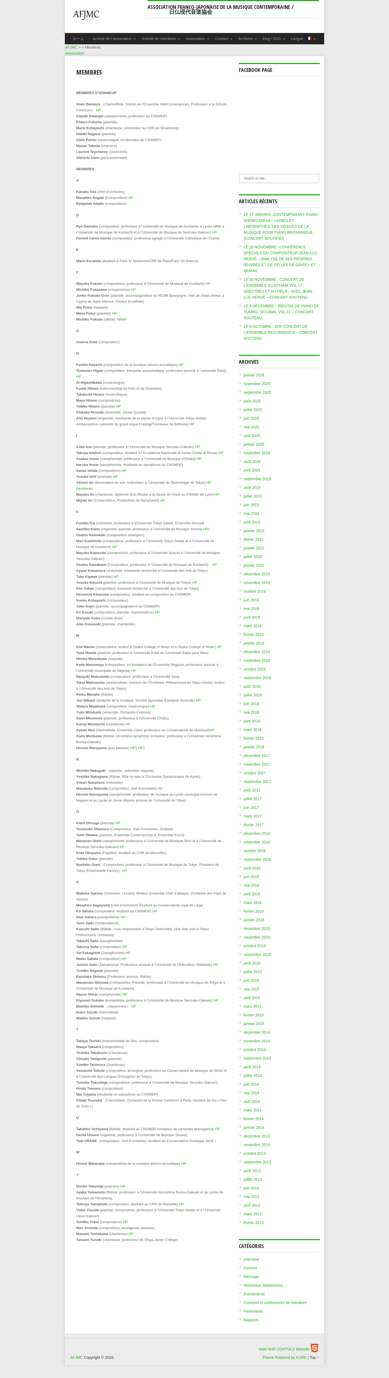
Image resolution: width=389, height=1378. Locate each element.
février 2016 (254, 911)
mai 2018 (251, 712)
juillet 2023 (253, 496)
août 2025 (252, 401)
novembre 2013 (257, 1145)
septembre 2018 (257, 678)
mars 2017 (252, 816)
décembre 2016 (257, 833)
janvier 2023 (254, 531)
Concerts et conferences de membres (275, 1302)
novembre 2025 (257, 384)
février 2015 (254, 1015)
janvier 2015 (254, 1024)
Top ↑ (314, 1357)
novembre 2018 (257, 660)
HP (98, 110)
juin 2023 (251, 505)
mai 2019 (251, 608)
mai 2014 (251, 1093)
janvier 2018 (254, 747)
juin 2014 (251, 1084)
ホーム (78, 38)
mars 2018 (252, 730)
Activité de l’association (114, 39)
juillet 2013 (253, 1179)
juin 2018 (251, 704)
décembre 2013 (257, 1136)
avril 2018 (252, 721)
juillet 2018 (253, 695)
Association (198, 39)
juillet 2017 (253, 799)
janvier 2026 (254, 375)
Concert (250, 1268)
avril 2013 (252, 1205)
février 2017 (254, 825)
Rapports (251, 1320)
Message (251, 1276)
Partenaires (253, 1311)
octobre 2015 (255, 946)
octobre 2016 (255, 851)
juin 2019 (251, 600)
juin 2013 (251, 1188)
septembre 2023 (257, 479)
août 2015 (252, 963)
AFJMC (108, 17)
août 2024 (252, 461)
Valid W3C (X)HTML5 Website (284, 1349)
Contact (224, 39)
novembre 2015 (257, 937)
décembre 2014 (257, 1032)
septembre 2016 (257, 859)
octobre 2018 (255, 669)
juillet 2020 (253, 557)
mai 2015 (251, 989)
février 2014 (254, 1119)
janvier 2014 (254, 1127)
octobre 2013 (255, 1153)
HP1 (206, 529)
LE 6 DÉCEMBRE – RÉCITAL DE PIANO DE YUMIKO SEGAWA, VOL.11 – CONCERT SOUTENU (281, 312)
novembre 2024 (257, 453)
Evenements (254, 1294)
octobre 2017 (255, 773)
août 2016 (252, 868)
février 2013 (254, 1222)
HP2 (141, 748)
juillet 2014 (253, 1075)
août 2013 (252, 1171)
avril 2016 (252, 894)
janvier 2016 (254, 920)
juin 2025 (251, 418)
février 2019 (254, 634)
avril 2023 (252, 522)
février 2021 (254, 539)
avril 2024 (252, 470)
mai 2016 (251, 885)
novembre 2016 (257, 842)
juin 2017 (251, 807)
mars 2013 (252, 1214)
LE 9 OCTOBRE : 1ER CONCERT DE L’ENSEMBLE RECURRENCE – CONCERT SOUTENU (280, 332)
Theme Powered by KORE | (286, 1357)
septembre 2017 (257, 781)
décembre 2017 (257, 755)
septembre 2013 (257, 1162)
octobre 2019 (255, 591)
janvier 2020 (254, 565)
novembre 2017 (257, 764)
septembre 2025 (257, 392)
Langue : (303, 39)
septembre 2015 (257, 954)
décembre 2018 (257, 652)
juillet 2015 (253, 972)
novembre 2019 (257, 582)
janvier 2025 (254, 444)
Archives (247, 39)
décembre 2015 (257, 928)
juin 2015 (251, 980)
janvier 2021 (254, 548)
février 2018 (254, 738)
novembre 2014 (257, 1041)
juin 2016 (251, 877)
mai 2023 (251, 513)
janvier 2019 (254, 643)
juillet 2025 (253, 410)
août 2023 (252, 487)
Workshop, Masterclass (263, 1285)
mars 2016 (252, 902)
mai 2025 (251, 427)
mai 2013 (251, 1197)
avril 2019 (252, 617)
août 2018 (252, 686)
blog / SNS (274, 39)
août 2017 (252, 790)
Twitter (121, 319)
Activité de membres (161, 39)
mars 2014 (252, 1110)
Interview (251, 1259)
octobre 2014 (255, 1049)
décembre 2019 (257, 574)
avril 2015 (252, 998)
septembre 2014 (257, 1058)
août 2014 (252, 1067)
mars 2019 (252, 626)
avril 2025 (252, 435)
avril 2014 (252, 1101)
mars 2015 (252, 1006)
